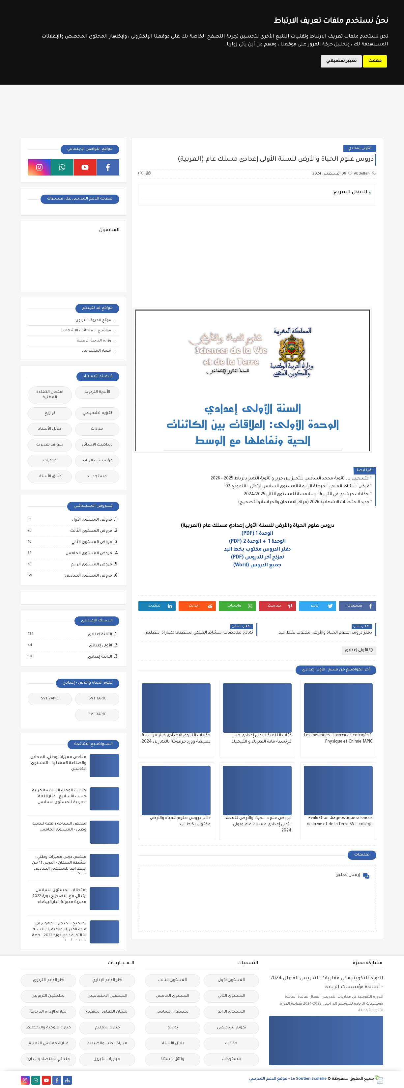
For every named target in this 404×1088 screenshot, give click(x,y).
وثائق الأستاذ (50, 477)
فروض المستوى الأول (91, 520)
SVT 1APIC (97, 699)
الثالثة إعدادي (99, 634)
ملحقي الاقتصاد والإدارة (48, 1059)
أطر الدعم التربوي (48, 980)
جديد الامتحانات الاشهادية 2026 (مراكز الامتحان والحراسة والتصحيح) (303, 502)
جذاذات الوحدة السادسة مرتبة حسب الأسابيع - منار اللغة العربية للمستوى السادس (59, 797)
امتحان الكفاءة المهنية (49, 395)
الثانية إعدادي (99, 657)
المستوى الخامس (172, 996)
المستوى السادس (172, 1012)
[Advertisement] (257, 256)
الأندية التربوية (97, 392)
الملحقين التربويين (48, 996)
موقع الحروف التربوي (93, 320)
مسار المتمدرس (96, 351)
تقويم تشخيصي (97, 413)
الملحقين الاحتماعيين (107, 996)
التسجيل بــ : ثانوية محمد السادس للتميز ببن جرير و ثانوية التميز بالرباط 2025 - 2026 (290, 478)
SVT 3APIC (97, 715)
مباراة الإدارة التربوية (48, 1012)
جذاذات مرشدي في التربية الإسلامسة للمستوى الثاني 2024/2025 (306, 494)
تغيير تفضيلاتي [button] (341, 61)
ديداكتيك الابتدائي (97, 445)
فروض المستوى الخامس (88, 553)
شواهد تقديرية (49, 445)
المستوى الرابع (231, 1012)
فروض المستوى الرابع (91, 564)
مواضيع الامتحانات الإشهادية (86, 331)
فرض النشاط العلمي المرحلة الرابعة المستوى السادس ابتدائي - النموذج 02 (297, 486)
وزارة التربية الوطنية (94, 341)
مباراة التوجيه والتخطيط (48, 1028)
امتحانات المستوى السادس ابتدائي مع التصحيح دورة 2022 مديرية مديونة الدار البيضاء (59, 896)
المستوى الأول (231, 980)
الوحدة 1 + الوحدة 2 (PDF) (257, 542)
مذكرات (50, 461)
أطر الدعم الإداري (107, 980)
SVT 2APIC (50, 699)
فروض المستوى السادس (88, 576)
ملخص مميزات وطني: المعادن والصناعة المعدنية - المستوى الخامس (58, 763)
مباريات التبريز (107, 1059)
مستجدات (97, 477)
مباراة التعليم (107, 1028)
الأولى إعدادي (359, 148)
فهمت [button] (375, 61)
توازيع (49, 413)
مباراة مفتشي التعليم (48, 1044)
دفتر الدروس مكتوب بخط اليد (257, 550)
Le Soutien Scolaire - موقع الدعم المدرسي (288, 1079)
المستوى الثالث (172, 980)
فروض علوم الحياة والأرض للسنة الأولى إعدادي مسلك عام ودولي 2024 (258, 824)
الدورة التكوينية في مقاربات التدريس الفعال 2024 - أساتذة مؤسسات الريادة (326, 983)
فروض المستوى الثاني (91, 542)
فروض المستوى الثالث (91, 531)
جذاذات (97, 429)
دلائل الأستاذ (49, 429)
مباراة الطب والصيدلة (107, 1044)
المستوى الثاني (231, 996)
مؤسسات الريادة (97, 461)
